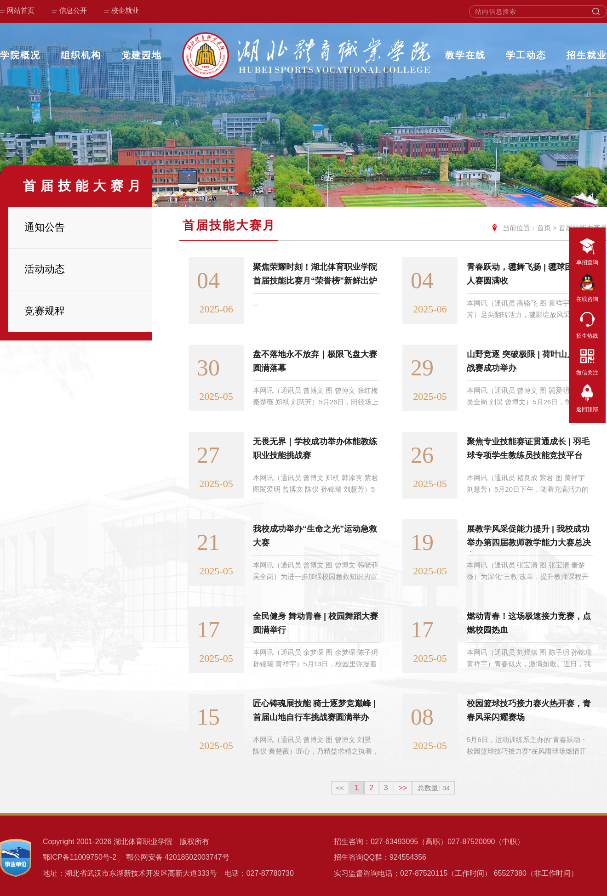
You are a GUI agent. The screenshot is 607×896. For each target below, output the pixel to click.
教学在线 (465, 55)
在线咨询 (587, 286)
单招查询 (587, 250)
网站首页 (20, 10)
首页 (544, 228)
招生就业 (587, 55)
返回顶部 (587, 397)
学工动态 (526, 55)
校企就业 (125, 10)
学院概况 (20, 55)
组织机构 (81, 55)
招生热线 (587, 323)
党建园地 (141, 55)
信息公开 (73, 10)
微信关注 (587, 360)
